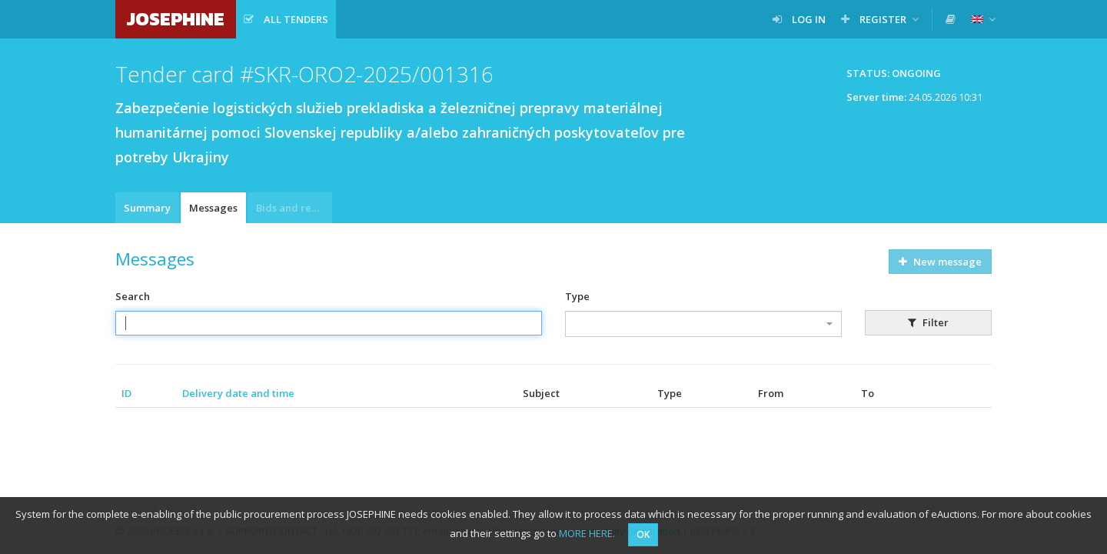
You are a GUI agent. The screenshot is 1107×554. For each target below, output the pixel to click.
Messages (213, 208)
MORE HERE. (587, 533)
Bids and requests (294, 208)
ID (126, 393)
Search (132, 296)
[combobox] (703, 324)
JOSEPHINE (175, 18)
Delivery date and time (238, 393)
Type (577, 296)
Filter (928, 322)
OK (643, 534)
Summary (147, 208)
